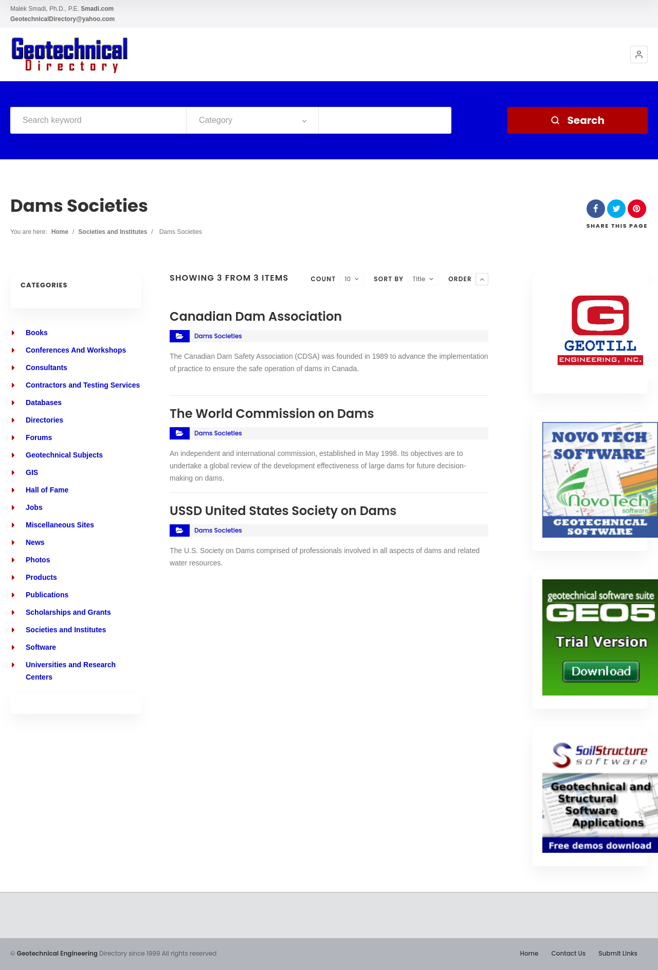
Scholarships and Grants (68, 612)
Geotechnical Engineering (57, 953)
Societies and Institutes (112, 231)
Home (59, 231)
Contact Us (568, 953)
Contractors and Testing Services (83, 385)
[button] (639, 54)
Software (41, 647)
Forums (39, 437)
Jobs (34, 507)
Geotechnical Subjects (64, 455)
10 (347, 278)
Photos (38, 560)
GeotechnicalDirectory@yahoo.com (62, 19)
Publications (47, 595)
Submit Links (617, 953)
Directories (44, 420)
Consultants (46, 367)
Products (41, 577)
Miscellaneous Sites (60, 525)
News (35, 542)
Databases (44, 402)
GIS (32, 472)
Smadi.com (97, 8)
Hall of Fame (47, 490)
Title (418, 278)
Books (37, 332)
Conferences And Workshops (76, 350)
